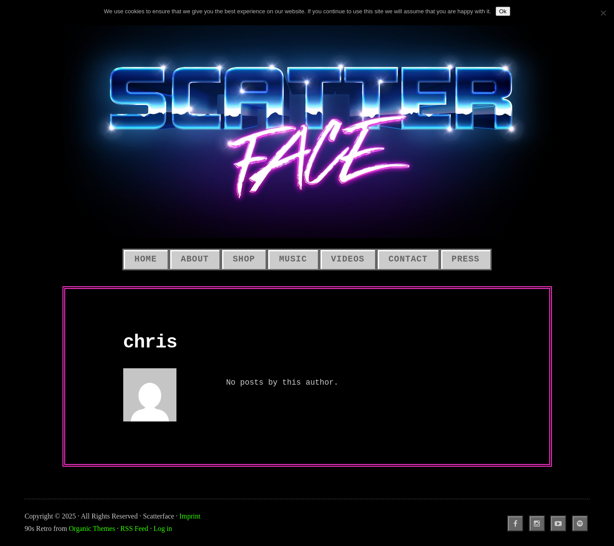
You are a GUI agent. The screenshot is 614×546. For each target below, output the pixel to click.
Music (293, 259)
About (195, 259)
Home (145, 259)
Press (466, 259)
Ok (503, 11)
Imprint (190, 516)
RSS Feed (135, 528)
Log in (162, 528)
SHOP (244, 259)
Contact (407, 259)
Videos (348, 259)
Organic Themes (92, 528)
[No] (602, 12)
